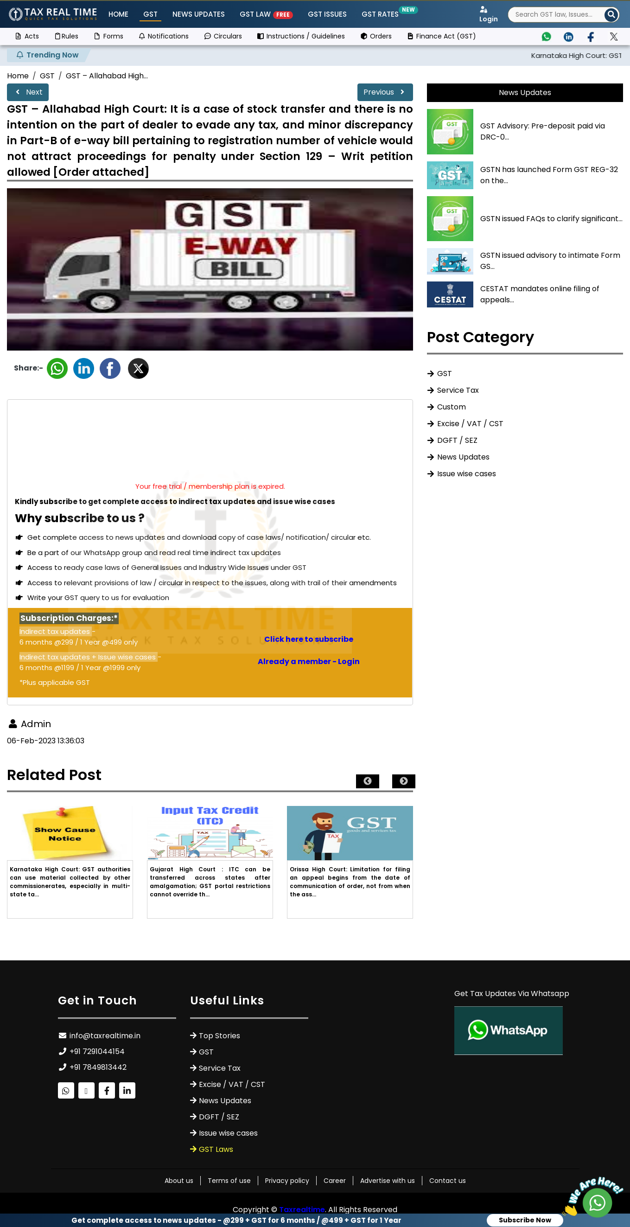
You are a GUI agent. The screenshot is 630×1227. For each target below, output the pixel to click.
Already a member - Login (309, 661)
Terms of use (229, 1180)
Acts (26, 36)
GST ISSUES (327, 14)
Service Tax (458, 390)
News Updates (198, 14)
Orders (376, 36)
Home (118, 14)
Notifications (163, 36)
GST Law (266, 14)
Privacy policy (287, 1180)
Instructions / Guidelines (301, 36)
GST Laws (216, 1149)
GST (150, 14)
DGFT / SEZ (457, 440)
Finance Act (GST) (442, 36)
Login (488, 15)
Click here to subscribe (308, 639)
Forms (108, 36)
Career (335, 1180)
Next (28, 92)
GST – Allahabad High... (107, 75)
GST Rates (382, 14)
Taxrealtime (302, 1209)
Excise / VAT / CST (470, 423)
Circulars (223, 36)
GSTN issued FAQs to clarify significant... (551, 218)
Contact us (447, 1180)
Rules (66, 36)
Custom (451, 407)
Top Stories (219, 1035)
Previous (385, 92)
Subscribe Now (525, 1220)
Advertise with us (387, 1180)
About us (179, 1180)
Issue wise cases (466, 473)
